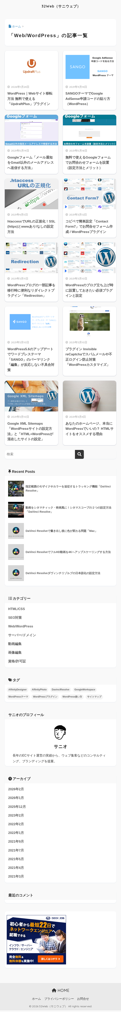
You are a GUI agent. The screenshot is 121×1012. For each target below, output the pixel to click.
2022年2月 (16, 825)
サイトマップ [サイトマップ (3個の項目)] (94, 697)
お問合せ (83, 1000)
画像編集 (15, 653)
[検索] (79, 454)
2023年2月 (16, 816)
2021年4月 (16, 869)
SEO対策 (15, 618)
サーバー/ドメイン (22, 635)
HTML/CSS (16, 609)
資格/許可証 (17, 662)
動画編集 (15, 644)
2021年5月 (16, 860)
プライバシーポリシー (59, 1000)
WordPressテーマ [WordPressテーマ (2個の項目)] (18, 697)
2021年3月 (16, 878)
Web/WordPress (20, 626)
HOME (60, 992)
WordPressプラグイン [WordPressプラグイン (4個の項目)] (45, 697)
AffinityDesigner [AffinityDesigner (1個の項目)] (17, 690)
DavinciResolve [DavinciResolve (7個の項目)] (60, 690)
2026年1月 (16, 799)
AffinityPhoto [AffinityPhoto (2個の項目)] (39, 690)
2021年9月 (16, 843)
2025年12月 (17, 807)
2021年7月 (16, 851)
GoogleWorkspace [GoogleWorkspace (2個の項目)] (84, 690)
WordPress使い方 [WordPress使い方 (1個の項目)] (72, 697)
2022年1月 (16, 834)
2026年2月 (16, 790)
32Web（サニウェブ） (61, 6)
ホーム (36, 1000)
